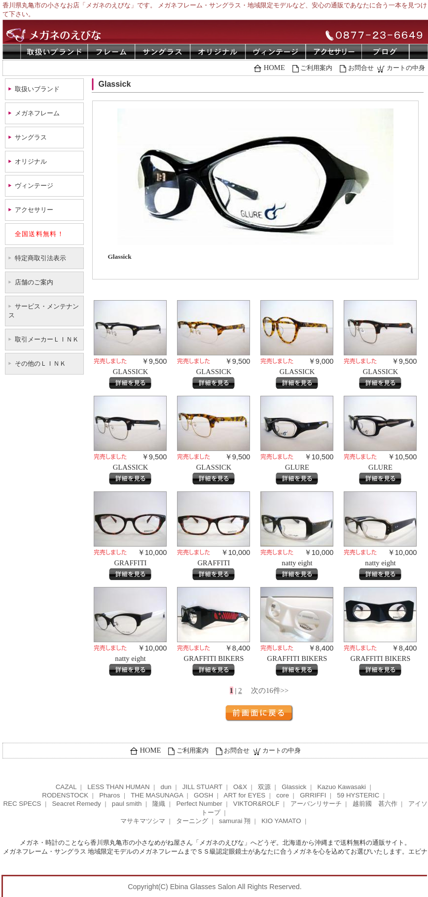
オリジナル (31, 161)
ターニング (192, 821)
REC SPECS (22, 803)
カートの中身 (406, 67)
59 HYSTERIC (358, 795)
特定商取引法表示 (40, 258)
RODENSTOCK (65, 795)
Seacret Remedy (76, 803)
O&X (240, 787)
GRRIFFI (313, 795)
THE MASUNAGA (157, 795)
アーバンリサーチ (316, 803)
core (282, 795)
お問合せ (361, 67)
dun (166, 787)
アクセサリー (34, 209)
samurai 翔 (234, 821)
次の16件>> (269, 690)
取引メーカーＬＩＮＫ (47, 339)
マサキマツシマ (142, 821)
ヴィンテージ (34, 185)
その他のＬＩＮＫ (40, 363)
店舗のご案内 (34, 282)
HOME (274, 67)
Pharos (109, 795)
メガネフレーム (37, 113)
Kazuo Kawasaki (341, 787)
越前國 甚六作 (375, 803)
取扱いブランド (37, 89)
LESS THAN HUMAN (118, 787)
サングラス (31, 137)
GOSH (203, 795)
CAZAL (66, 787)
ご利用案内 (316, 67)
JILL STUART (202, 787)
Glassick (294, 787)
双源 (264, 787)
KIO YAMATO (281, 821)
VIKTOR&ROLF (256, 803)
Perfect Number (199, 803)
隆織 (158, 803)
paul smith (127, 803)
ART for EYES (245, 795)
